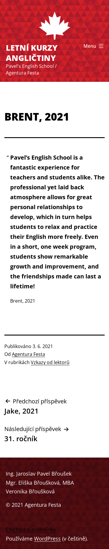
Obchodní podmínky (31, 529)
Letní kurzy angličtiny (32, 52)
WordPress (47, 538)
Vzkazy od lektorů (50, 362)
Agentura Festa (28, 354)
